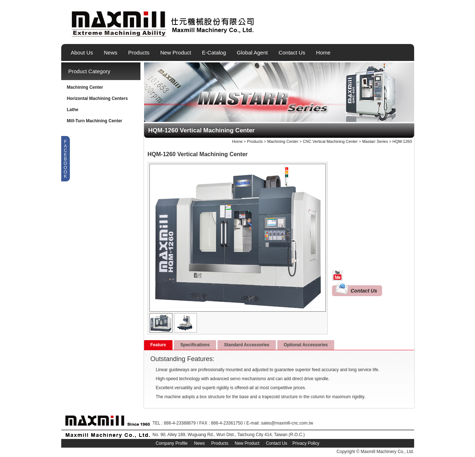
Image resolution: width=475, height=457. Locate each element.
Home (323, 52)
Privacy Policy (305, 443)
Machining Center (85, 87)
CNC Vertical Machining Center (330, 141)
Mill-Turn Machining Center (94, 120)
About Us (82, 52)
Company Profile (172, 443)
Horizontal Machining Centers (97, 98)
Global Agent (252, 52)
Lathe (73, 109)
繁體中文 (397, 33)
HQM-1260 (402, 141)
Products (138, 52)
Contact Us (291, 52)
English (385, 33)
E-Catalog (214, 52)
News (110, 52)
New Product (175, 52)
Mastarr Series (375, 141)
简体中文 (409, 33)
